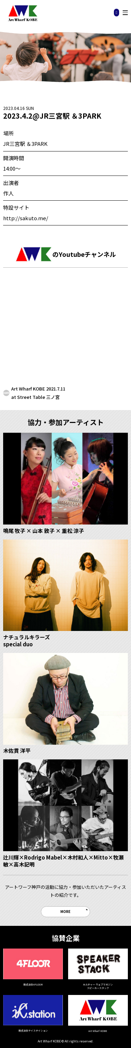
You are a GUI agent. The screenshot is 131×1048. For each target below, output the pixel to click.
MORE (65, 911)
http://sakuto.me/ (25, 218)
